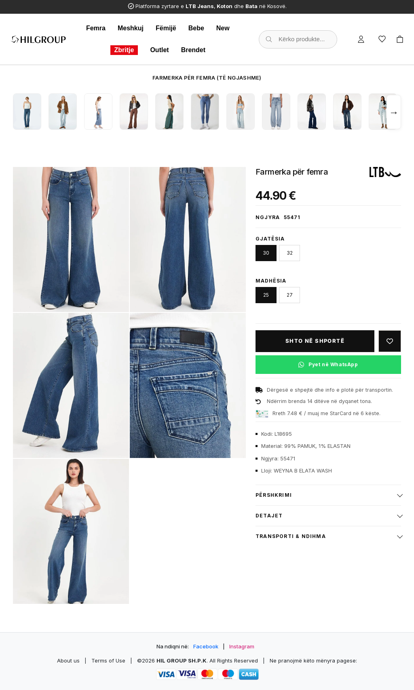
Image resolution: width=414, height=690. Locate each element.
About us (68, 660)
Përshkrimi (274, 495)
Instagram (241, 646)
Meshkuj (131, 28)
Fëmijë (166, 28)
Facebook (205, 646)
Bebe (196, 28)
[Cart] (399, 39)
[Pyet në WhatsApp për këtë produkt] (328, 364)
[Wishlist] (382, 39)
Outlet (159, 49)
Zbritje (124, 49)
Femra (96, 28)
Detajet (269, 516)
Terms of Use (108, 660)
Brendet (193, 49)
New (223, 28)
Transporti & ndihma (291, 536)
